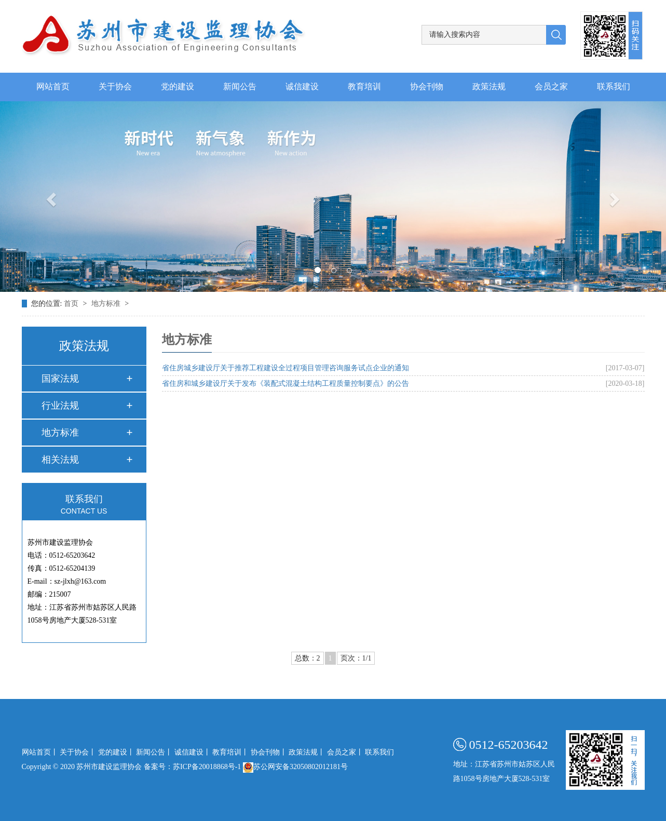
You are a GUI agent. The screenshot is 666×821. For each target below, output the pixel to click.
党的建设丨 (116, 752)
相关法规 (60, 459)
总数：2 (307, 658)
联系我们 (613, 87)
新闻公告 (239, 87)
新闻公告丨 (154, 752)
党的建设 (177, 87)
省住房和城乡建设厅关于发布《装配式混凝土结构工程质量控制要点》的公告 (285, 383)
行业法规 (60, 405)
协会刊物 (426, 87)
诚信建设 (302, 87)
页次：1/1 (356, 658)
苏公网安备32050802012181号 (295, 767)
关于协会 (115, 87)
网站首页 (53, 87)
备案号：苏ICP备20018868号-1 (192, 767)
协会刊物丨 (269, 752)
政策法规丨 (307, 752)
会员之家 (551, 87)
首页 (72, 303)
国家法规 (60, 378)
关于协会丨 (78, 752)
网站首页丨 (40, 752)
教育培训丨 (230, 752)
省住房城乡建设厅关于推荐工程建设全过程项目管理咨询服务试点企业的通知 (285, 368)
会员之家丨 (345, 752)
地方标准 (107, 303)
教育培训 (364, 87)
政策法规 (489, 87)
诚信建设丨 (192, 752)
